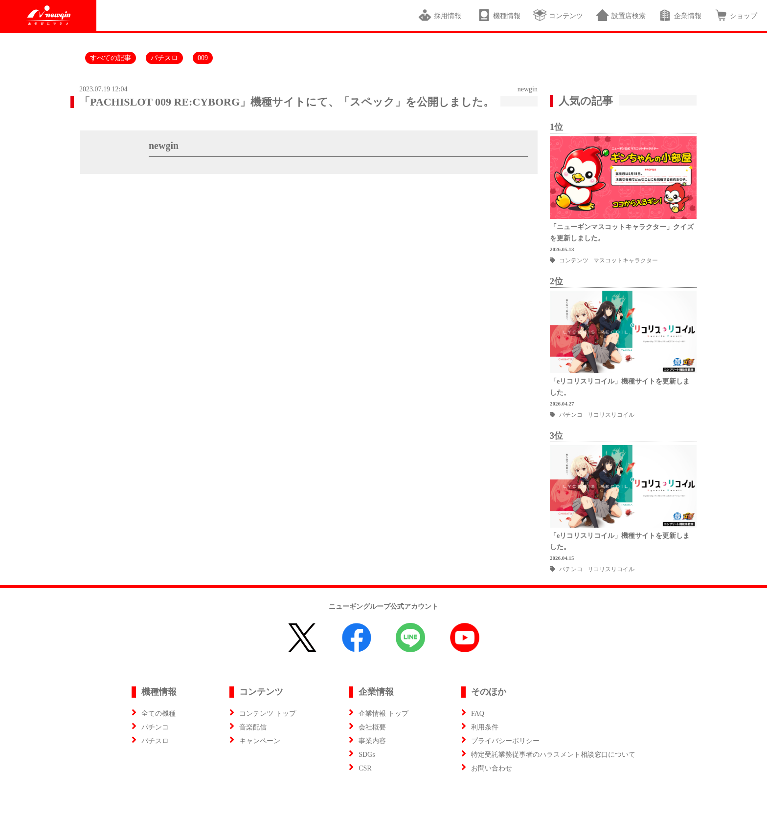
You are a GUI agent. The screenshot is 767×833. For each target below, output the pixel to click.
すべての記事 (110, 58)
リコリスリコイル (610, 414)
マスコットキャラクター (625, 260)
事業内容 (372, 741)
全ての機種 (158, 713)
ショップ (735, 15)
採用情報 (441, 15)
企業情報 (679, 15)
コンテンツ (558, 15)
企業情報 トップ (383, 713)
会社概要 (372, 727)
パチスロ (164, 58)
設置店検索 (620, 15)
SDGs (367, 754)
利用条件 (484, 727)
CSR (365, 768)
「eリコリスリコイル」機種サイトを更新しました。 (620, 387)
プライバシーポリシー (505, 741)
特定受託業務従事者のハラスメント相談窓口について (553, 754)
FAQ (477, 713)
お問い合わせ (491, 768)
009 (203, 58)
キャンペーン (259, 741)
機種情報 (498, 15)
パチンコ (571, 414)
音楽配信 (253, 727)
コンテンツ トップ (267, 713)
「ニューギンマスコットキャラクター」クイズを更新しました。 (622, 232)
